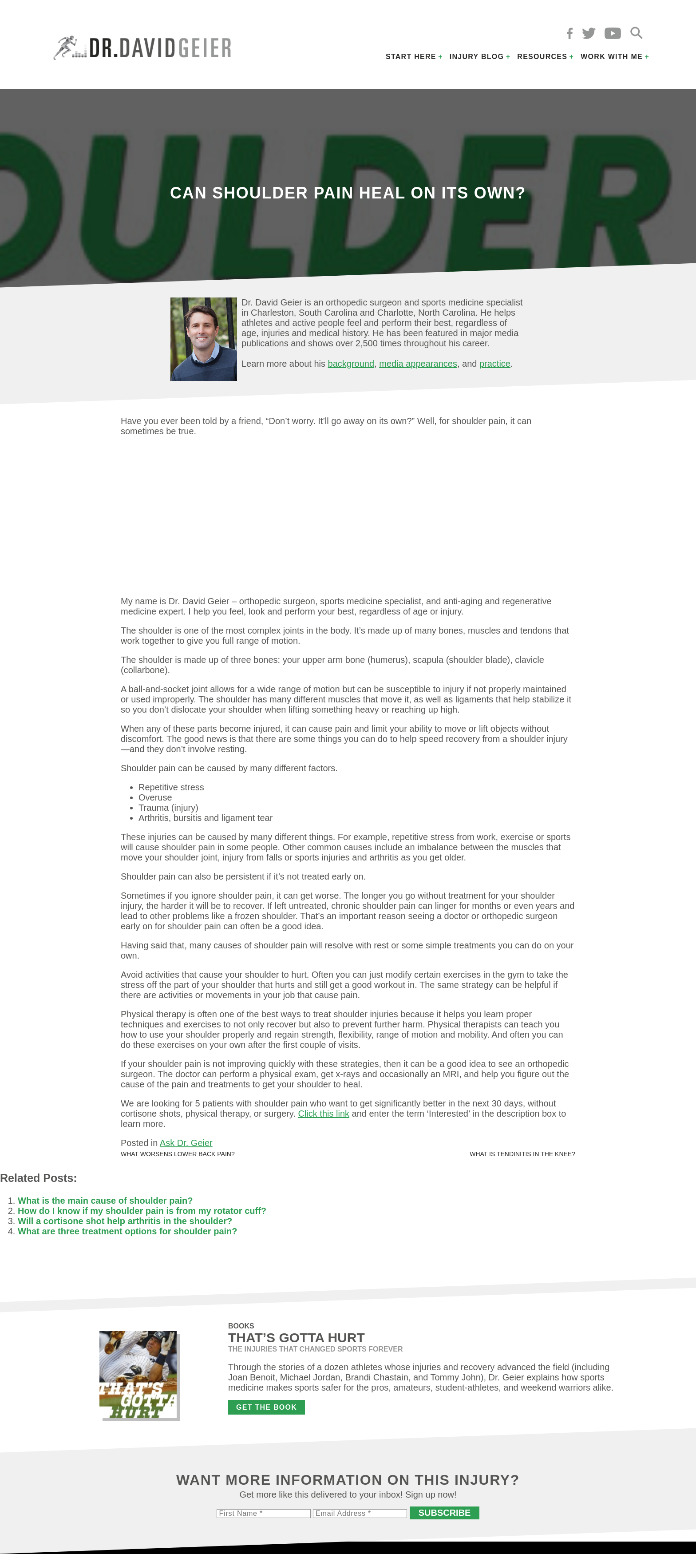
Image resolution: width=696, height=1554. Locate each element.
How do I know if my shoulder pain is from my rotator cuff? (142, 1211)
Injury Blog (477, 56)
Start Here (411, 56)
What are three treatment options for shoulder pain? (127, 1231)
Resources (542, 56)
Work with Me (612, 56)
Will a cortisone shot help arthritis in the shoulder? (125, 1221)
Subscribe (445, 1513)
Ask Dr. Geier (186, 1143)
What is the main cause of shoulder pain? (105, 1200)
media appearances (418, 364)
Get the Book (266, 1407)
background (351, 364)
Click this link (323, 1113)
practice (494, 364)
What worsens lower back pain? (178, 1154)
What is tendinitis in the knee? (522, 1154)
